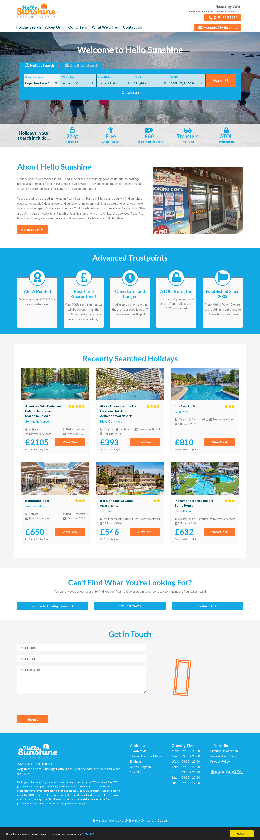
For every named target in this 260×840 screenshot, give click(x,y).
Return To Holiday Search (52, 608)
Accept (241, 833)
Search (221, 83)
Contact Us (207, 608)
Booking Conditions (223, 758)
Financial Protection (224, 753)
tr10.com (161, 823)
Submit (32, 721)
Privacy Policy (220, 764)
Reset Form (131, 94)
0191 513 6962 (222, 20)
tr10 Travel (129, 823)
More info (124, 834)
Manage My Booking (218, 30)
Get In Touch (32, 232)
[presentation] (48, 706)
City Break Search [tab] (81, 68)
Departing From (34, 79)
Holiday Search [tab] (37, 68)
